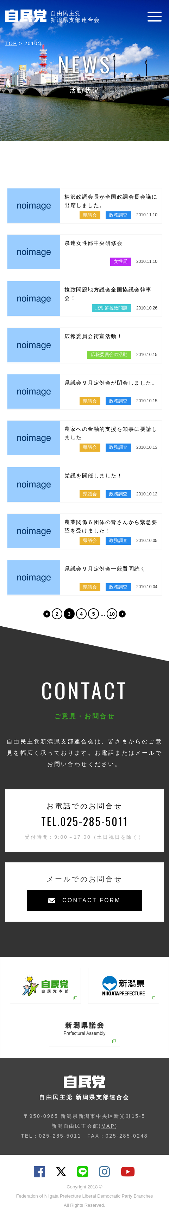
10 (112, 614)
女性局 (120, 261)
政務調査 (118, 215)
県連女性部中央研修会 (93, 243)
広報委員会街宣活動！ (93, 336)
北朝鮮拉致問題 (111, 308)
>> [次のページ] (122, 613)
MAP (108, 1126)
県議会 (90, 215)
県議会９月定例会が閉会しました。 (110, 383)
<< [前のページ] (46, 613)
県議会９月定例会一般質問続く (105, 569)
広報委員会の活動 (109, 354)
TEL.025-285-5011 (84, 821)
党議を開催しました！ (93, 475)
